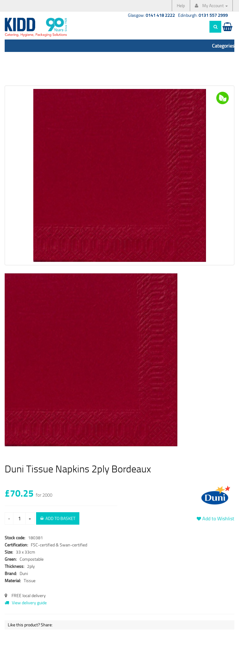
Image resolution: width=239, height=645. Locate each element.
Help (181, 5)
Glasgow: (151, 15)
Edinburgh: (203, 15)
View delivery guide (26, 603)
